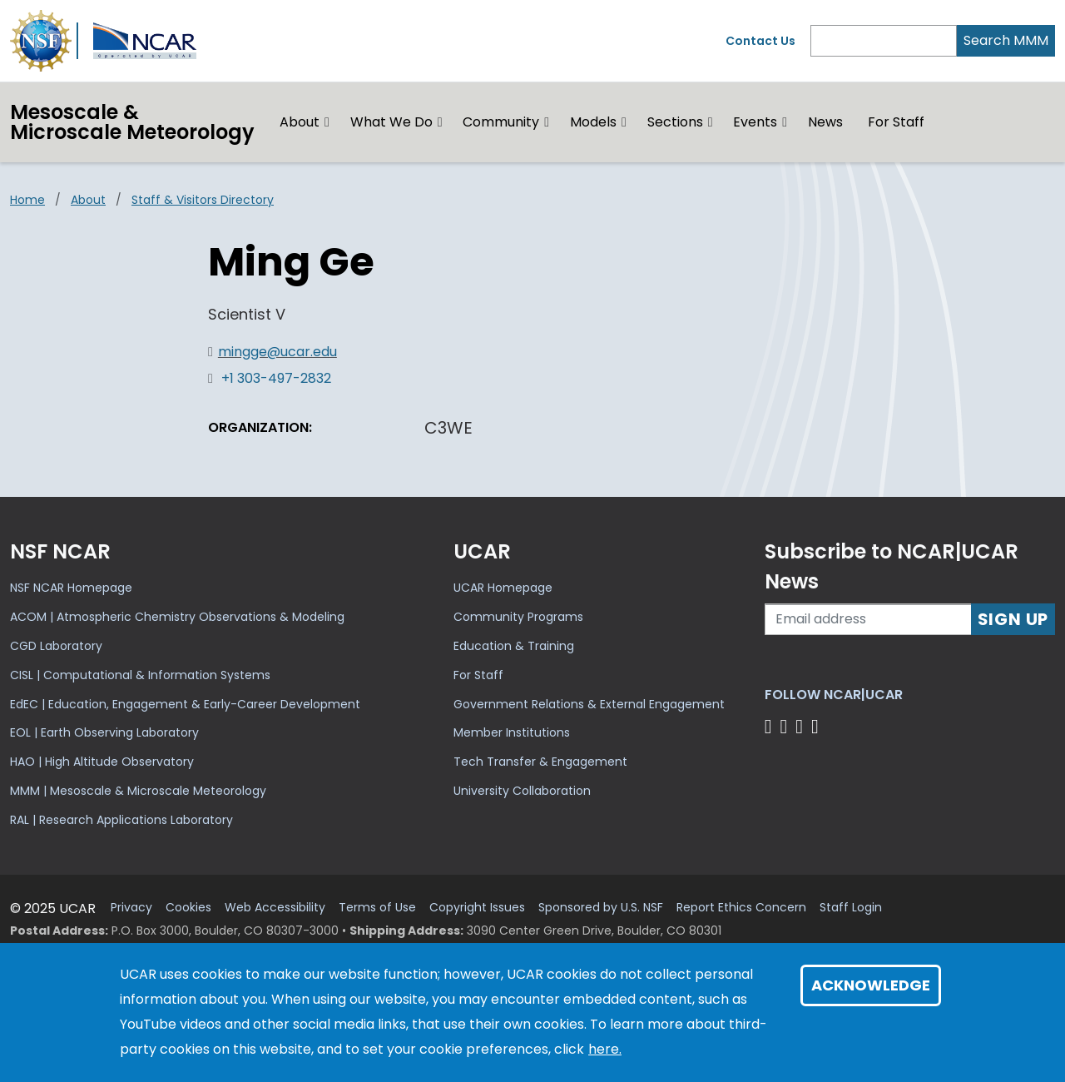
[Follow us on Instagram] (801, 726)
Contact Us (760, 40)
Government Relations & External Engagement (589, 704)
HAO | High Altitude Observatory (102, 761)
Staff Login (851, 908)
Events (755, 122)
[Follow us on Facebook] (771, 726)
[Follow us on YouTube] (817, 726)
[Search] (883, 41)
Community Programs (518, 616)
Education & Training (513, 646)
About (300, 122)
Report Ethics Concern (741, 908)
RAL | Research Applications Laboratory (121, 820)
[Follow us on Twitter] (786, 726)
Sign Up (1013, 619)
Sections (675, 122)
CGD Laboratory (56, 646)
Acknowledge (870, 985)
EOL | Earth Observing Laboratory (104, 732)
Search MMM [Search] (1005, 40)
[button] (327, 122)
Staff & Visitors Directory (202, 199)
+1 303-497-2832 (276, 378)
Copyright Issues (477, 908)
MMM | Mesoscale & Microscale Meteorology (138, 790)
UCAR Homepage (502, 587)
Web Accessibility (275, 908)
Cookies (188, 908)
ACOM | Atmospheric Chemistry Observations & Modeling (177, 616)
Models (593, 122)
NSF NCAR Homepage (71, 587)
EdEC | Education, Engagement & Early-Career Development (185, 704)
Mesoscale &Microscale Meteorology (132, 122)
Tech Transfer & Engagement (540, 761)
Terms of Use (377, 908)
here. (605, 1049)
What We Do (391, 122)
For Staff (896, 122)
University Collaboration (522, 790)
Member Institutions (511, 732)
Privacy (131, 908)
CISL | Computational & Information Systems (140, 675)
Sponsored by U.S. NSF (600, 908)
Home (27, 199)
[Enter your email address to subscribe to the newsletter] (868, 619)
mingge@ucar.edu (277, 351)
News (825, 122)
